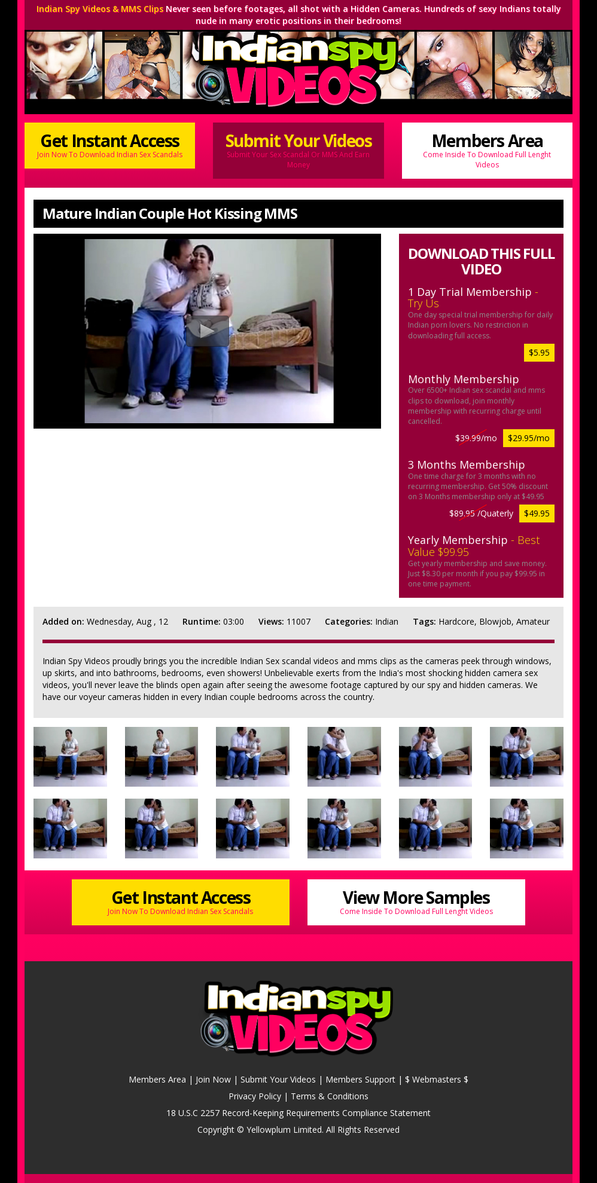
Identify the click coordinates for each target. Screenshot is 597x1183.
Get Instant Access (109, 144)
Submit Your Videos (298, 149)
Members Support (360, 1079)
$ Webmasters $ (436, 1079)
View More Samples (416, 901)
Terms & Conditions (329, 1096)
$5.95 (539, 352)
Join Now (213, 1079)
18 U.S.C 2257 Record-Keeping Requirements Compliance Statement (298, 1112)
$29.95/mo (529, 438)
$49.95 (537, 513)
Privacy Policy (255, 1096)
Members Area (487, 149)
